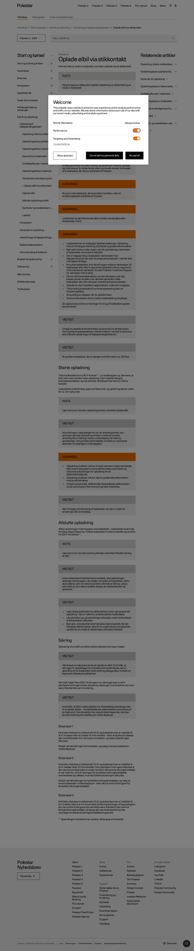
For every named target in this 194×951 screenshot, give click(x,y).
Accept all (134, 155)
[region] (98, 130)
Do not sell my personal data (104, 155)
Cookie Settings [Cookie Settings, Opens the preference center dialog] (61, 144)
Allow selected (65, 155)
